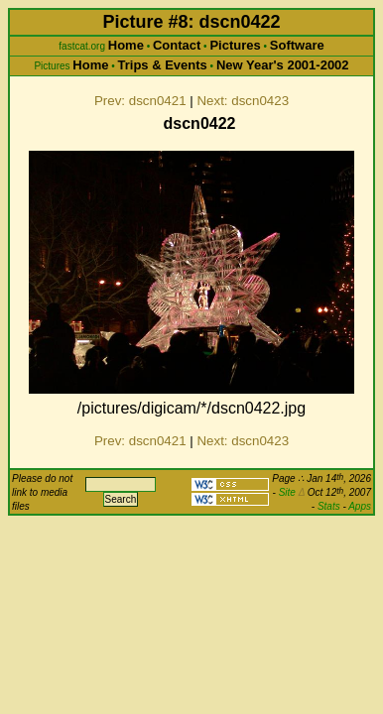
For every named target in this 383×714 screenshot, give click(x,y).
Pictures (234, 45)
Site (292, 492)
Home (126, 45)
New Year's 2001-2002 (282, 65)
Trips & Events (162, 65)
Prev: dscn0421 (140, 100)
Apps (359, 506)
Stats (329, 506)
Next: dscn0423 (242, 100)
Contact (176, 45)
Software (297, 45)
